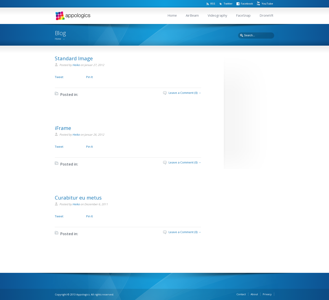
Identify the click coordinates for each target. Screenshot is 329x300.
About (254, 294)
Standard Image (74, 58)
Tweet (59, 77)
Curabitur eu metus (78, 197)
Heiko (76, 65)
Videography (217, 15)
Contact (241, 294)
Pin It (89, 77)
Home (172, 15)
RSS (212, 3)
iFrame (63, 127)
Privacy (267, 294)
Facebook (247, 3)
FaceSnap (243, 15)
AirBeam (192, 15)
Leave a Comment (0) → (185, 93)
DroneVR (266, 15)
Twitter (228, 3)
